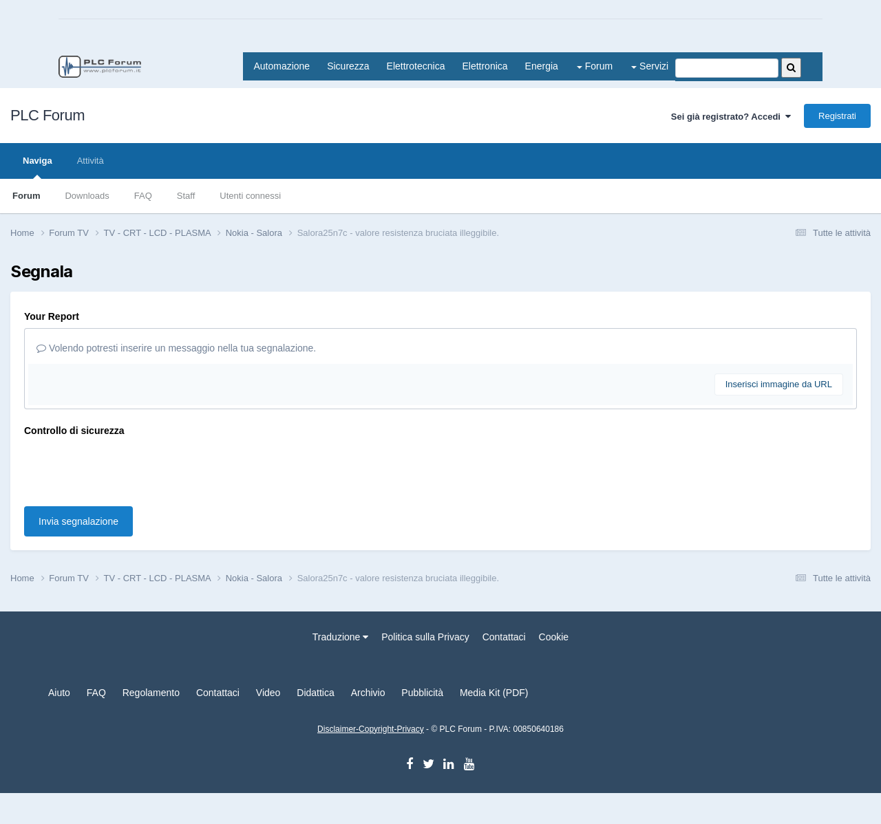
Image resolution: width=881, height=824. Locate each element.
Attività (90, 160)
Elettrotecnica (416, 66)
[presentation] (128, 469)
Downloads (87, 196)
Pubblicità (422, 692)
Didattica (315, 692)
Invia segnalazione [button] (78, 521)
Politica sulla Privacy (425, 636)
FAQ (143, 196)
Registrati (837, 116)
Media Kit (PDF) (494, 692)
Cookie (554, 636)
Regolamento (151, 692)
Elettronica (484, 66)
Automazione (281, 66)
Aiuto (59, 692)
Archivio (368, 692)
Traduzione (340, 636)
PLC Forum (47, 115)
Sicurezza (348, 66)
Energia (541, 66)
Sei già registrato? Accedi (731, 116)
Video (268, 692)
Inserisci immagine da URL (778, 384)
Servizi (649, 66)
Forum (595, 66)
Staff (186, 196)
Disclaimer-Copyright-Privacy (370, 729)
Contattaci (504, 636)
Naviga (37, 167)
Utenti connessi (250, 196)
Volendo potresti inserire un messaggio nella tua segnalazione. (176, 348)
